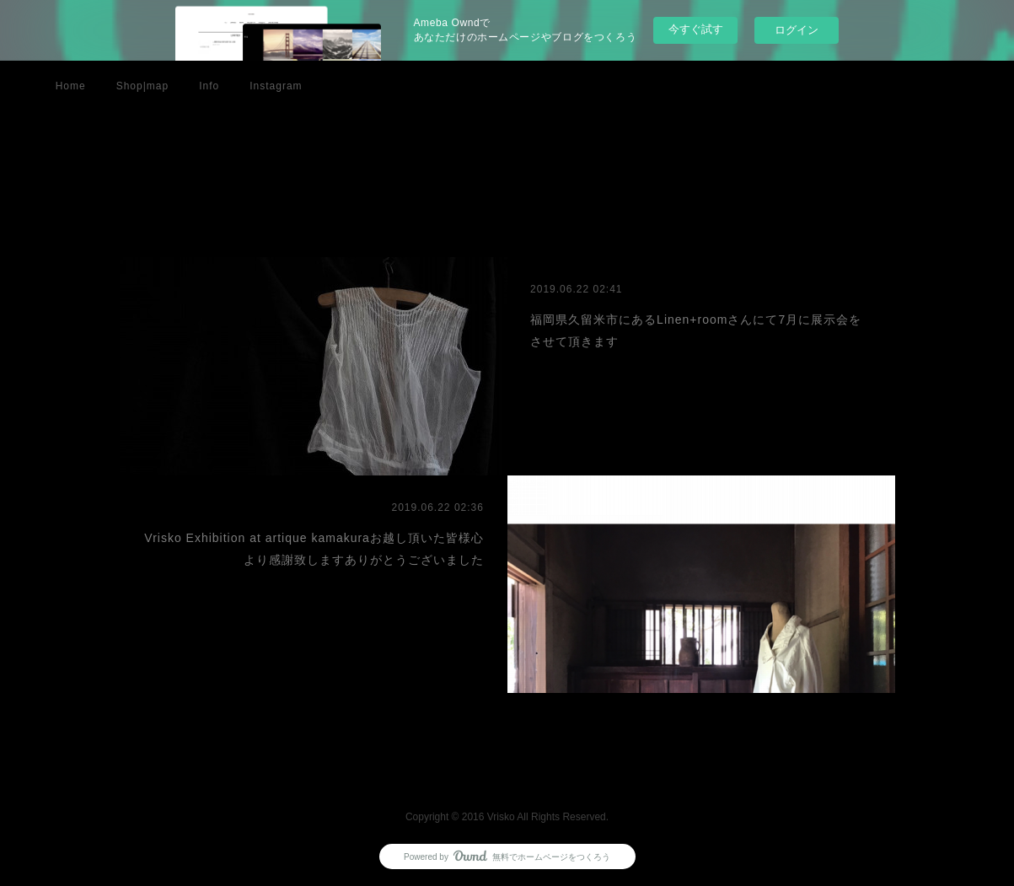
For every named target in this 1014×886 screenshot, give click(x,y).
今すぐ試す (695, 29)
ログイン (796, 30)
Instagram (275, 86)
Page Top (507, 770)
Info (209, 86)
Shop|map (142, 86)
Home (71, 86)
